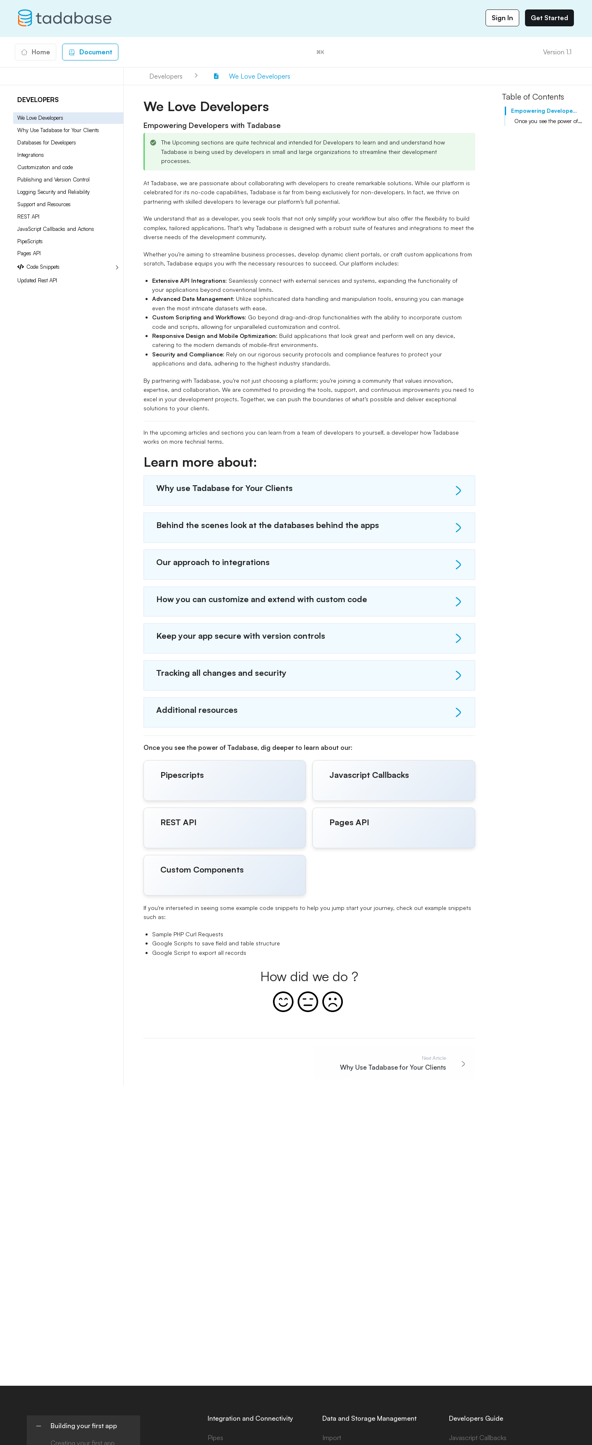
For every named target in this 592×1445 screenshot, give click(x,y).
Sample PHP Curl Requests (187, 934)
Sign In (502, 18)
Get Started (549, 18)
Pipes (215, 1437)
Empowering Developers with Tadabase (545, 110)
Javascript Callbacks (477, 1437)
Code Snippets (38, 267)
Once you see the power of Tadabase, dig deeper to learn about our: (548, 121)
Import (331, 1437)
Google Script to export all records (199, 952)
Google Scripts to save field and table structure (216, 943)
